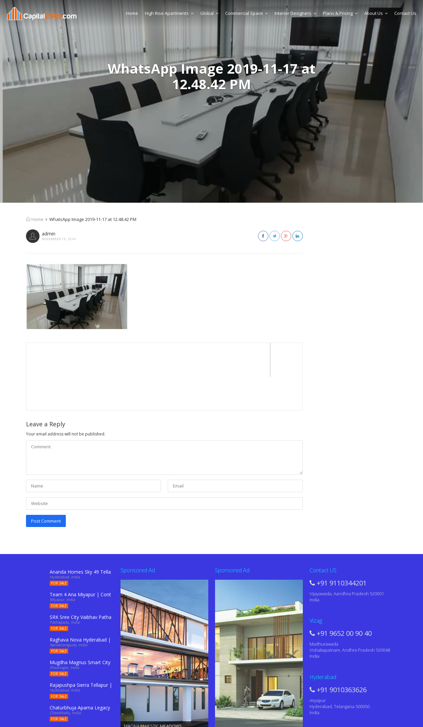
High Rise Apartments (169, 13)
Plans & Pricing (340, 13)
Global (209, 13)
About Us (376, 13)
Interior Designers (295, 13)
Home (132, 13)
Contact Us (405, 13)
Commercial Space (246, 13)
